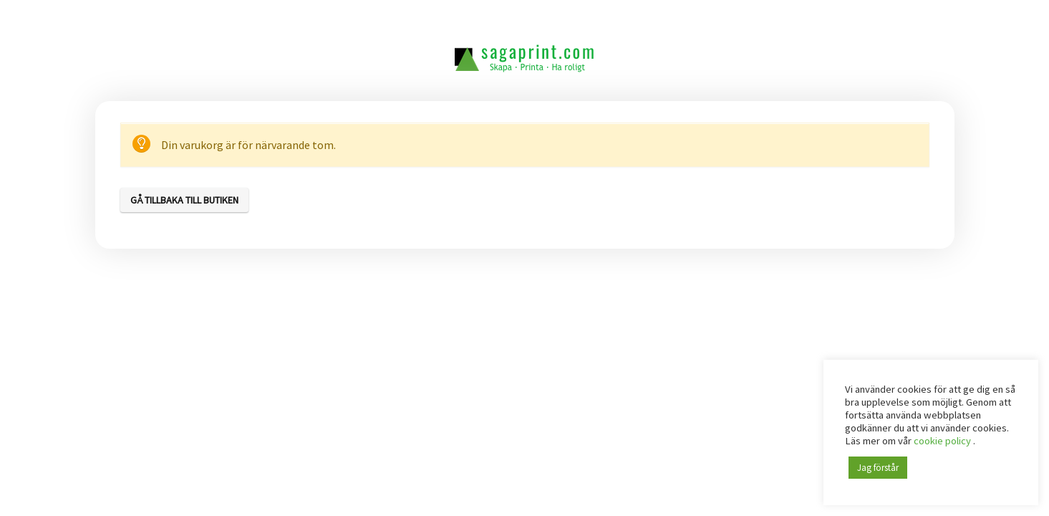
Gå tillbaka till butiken (184, 200)
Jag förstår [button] (878, 468)
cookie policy (943, 440)
